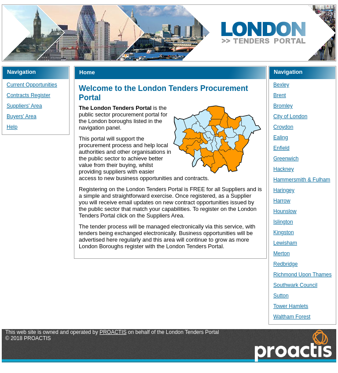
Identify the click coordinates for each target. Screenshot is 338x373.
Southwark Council (295, 285)
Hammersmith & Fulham (301, 180)
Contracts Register (28, 95)
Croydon (283, 127)
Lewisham (285, 243)
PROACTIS (112, 332)
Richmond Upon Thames (302, 275)
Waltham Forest (291, 317)
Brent (279, 95)
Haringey (283, 190)
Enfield (281, 148)
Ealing (280, 137)
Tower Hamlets (290, 306)
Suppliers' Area (24, 106)
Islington (283, 222)
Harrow (281, 201)
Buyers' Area (22, 116)
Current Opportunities (32, 85)
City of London (290, 116)
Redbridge (285, 264)
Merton (281, 253)
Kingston (283, 232)
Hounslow (285, 211)
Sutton (281, 296)
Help (12, 127)
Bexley (281, 85)
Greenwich (285, 159)
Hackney (283, 169)
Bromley (283, 106)
